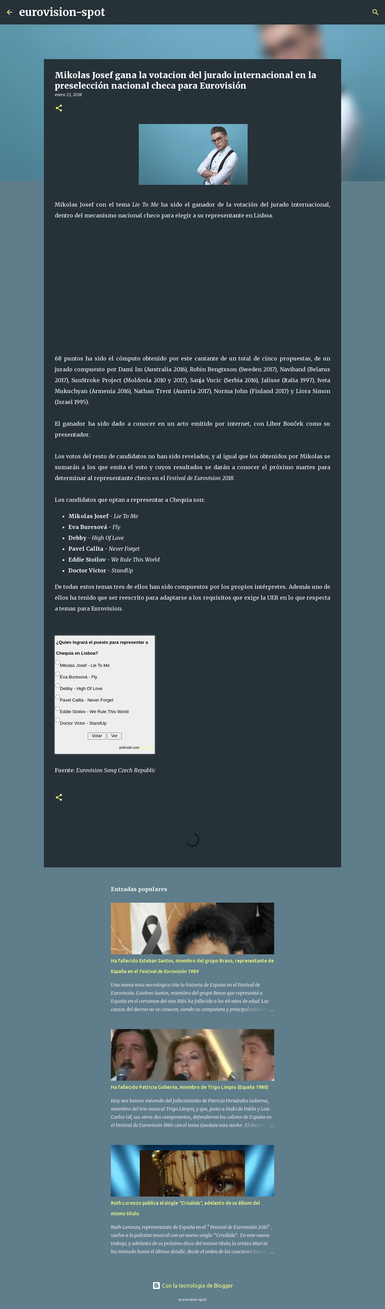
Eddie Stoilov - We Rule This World (94, 711)
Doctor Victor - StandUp (83, 723)
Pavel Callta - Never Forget (86, 700)
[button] (59, 108)
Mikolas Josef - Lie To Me (85, 665)
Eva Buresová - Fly (78, 676)
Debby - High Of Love (81, 688)
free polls (147, 747)
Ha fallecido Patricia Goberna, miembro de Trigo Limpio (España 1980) (189, 1087)
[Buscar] (115, 12)
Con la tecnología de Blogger (192, 1286)
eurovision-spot (62, 12)
